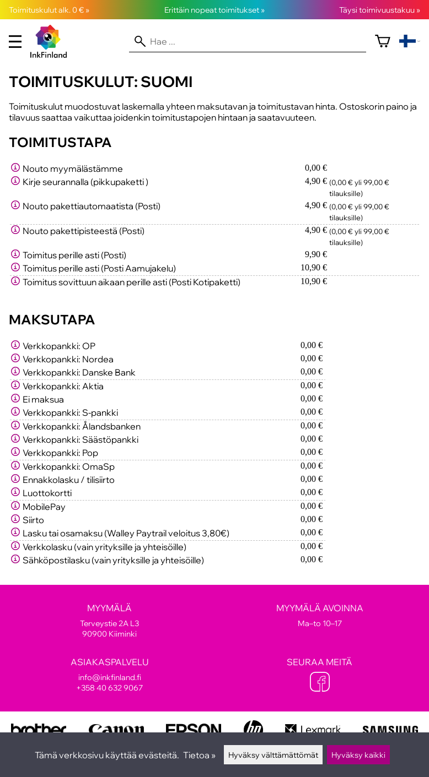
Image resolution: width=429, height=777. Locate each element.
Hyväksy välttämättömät (273, 754)
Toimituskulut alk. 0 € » (49, 9)
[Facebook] (320, 683)
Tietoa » (199, 754)
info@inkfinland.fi (109, 677)
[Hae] (247, 41)
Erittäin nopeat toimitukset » (214, 9)
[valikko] (15, 41)
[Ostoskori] (382, 41)
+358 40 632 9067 (109, 687)
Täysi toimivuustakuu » (379, 9)
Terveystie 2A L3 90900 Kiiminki (109, 620)
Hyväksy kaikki (358, 754)
